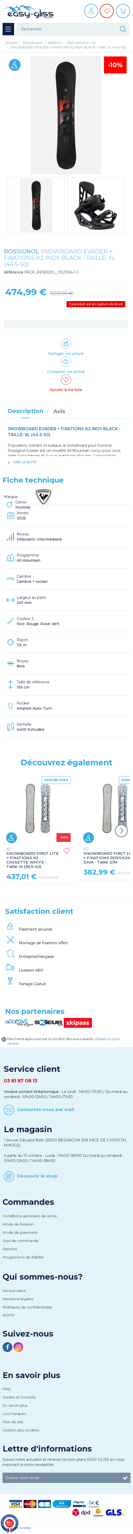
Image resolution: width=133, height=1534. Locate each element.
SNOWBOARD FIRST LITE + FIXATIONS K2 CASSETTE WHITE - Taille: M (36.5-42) (32, 858)
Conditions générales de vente (30, 1216)
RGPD (8, 1315)
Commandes (28, 1202)
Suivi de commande (21, 1240)
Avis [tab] (59, 411)
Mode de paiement (20, 1232)
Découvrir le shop (37, 1176)
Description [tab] (25, 410)
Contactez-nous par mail (45, 1109)
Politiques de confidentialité (27, 1307)
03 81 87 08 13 (20, 1081)
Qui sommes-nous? (43, 1277)
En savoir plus (31, 1375)
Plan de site (13, 1422)
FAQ (7, 1389)
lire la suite (24, 462)
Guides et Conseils (19, 1397)
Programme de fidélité (23, 1257)
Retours (10, 1249)
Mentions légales (18, 1299)
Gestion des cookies (21, 1430)
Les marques (14, 1413)
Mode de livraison (18, 1224)
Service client (14, 1290)
